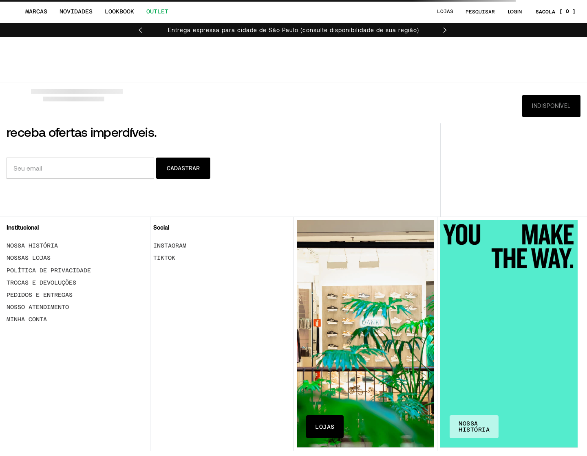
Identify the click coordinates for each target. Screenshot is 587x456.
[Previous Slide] (140, 30)
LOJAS (445, 11)
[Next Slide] (445, 30)
